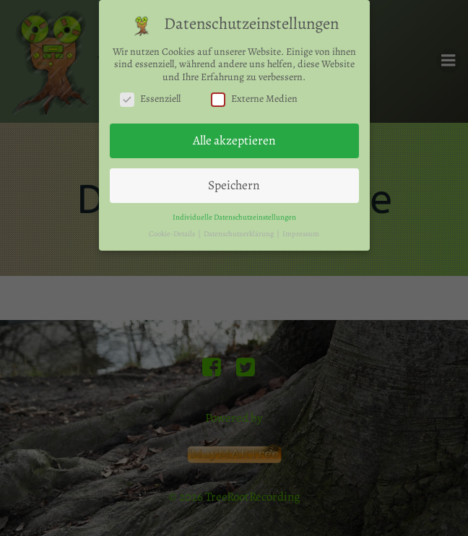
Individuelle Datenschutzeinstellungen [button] (234, 214)
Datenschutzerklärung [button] (239, 230)
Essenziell (150, 96)
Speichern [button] (234, 182)
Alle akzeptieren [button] (234, 138)
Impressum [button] (300, 230)
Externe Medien (254, 96)
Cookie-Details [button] (172, 230)
